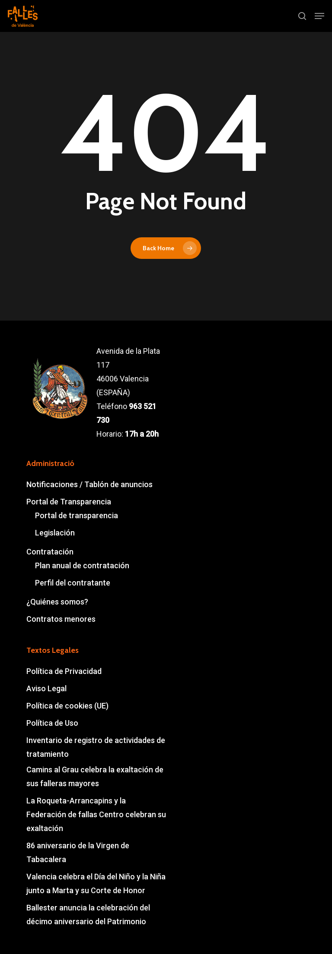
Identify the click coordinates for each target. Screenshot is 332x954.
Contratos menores (61, 618)
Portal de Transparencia (68, 501)
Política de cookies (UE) (67, 705)
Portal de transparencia (76, 515)
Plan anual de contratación (82, 565)
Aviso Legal (46, 688)
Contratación (49, 551)
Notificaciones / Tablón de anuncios (89, 484)
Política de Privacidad (64, 671)
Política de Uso (52, 722)
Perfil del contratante (72, 582)
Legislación (55, 532)
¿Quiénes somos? (57, 601)
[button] (319, 16)
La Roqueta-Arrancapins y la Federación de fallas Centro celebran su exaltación (96, 814)
